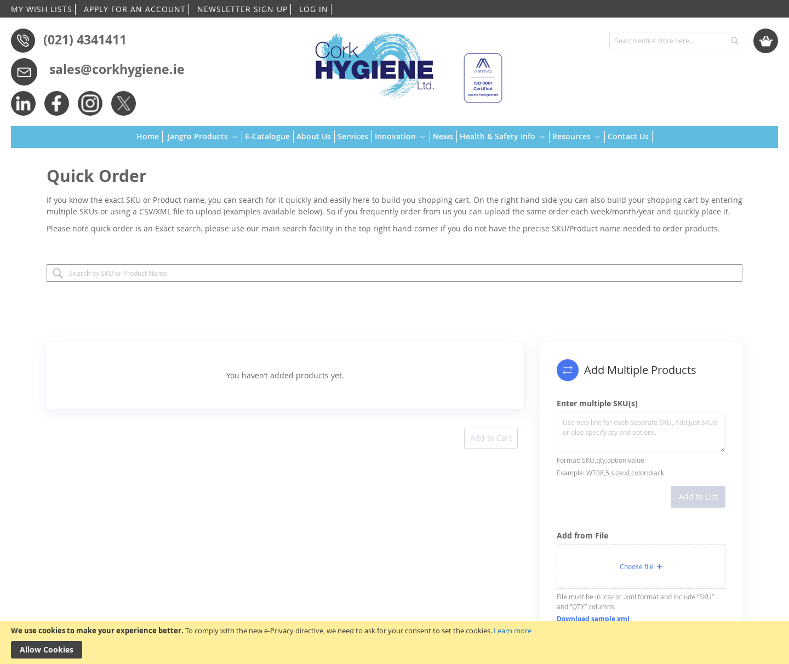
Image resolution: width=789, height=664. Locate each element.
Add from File (582, 535)
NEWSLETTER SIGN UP (242, 9)
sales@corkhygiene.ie (117, 69)
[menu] (394, 137)
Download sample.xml (593, 618)
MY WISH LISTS (41, 9)
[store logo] (403, 63)
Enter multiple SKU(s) (597, 403)
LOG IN (313, 9)
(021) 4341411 (85, 39)
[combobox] (677, 40)
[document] (394, 643)
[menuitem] (149, 136)
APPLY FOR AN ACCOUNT (135, 9)
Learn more (512, 630)
